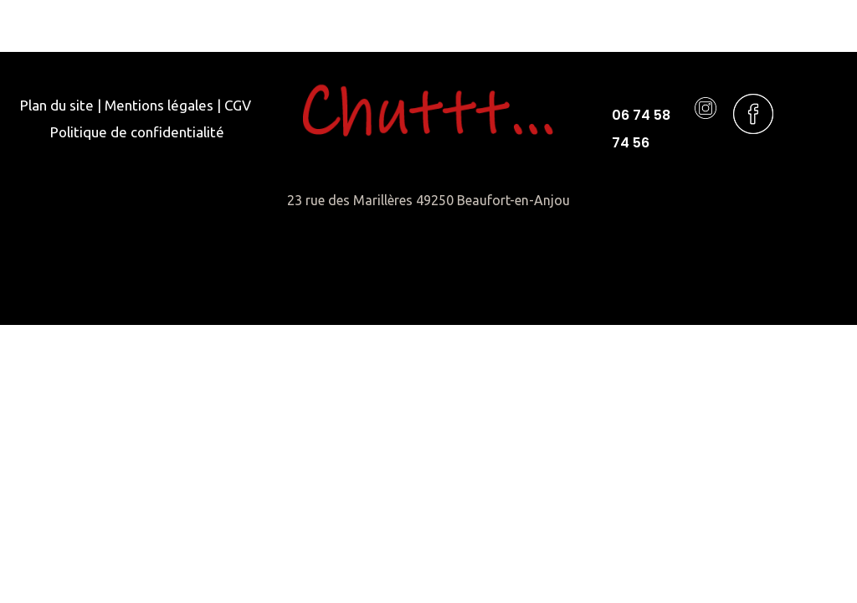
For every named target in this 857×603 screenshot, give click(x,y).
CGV (237, 105)
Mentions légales (159, 105)
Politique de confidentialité (137, 132)
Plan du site (57, 105)
